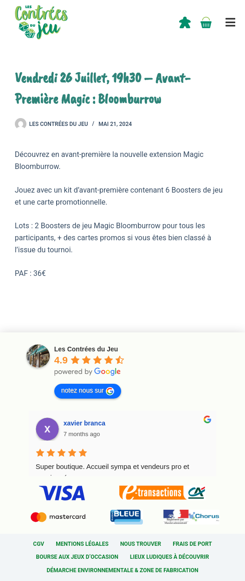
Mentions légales (82, 544)
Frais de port (192, 544)
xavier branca (84, 423)
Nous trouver (140, 544)
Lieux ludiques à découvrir (169, 557)
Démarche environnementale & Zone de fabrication (122, 570)
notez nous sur (87, 391)
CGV (38, 544)
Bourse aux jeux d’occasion (77, 557)
